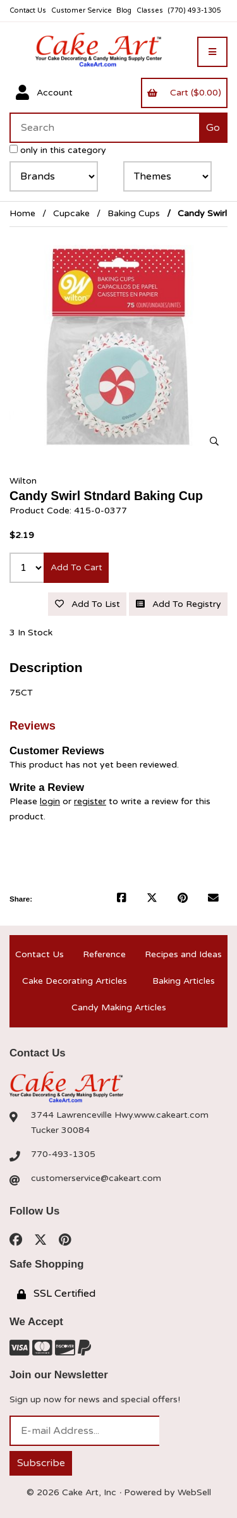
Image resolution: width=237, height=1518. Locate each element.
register (90, 801)
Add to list (87, 604)
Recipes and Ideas (183, 954)
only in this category (57, 150)
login (50, 801)
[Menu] (212, 52)
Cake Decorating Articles (74, 981)
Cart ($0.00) (184, 92)
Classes (150, 10)
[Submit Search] (213, 128)
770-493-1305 (63, 1154)
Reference (104, 954)
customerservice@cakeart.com (96, 1178)
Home (22, 213)
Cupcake (71, 213)
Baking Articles (183, 981)
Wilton (23, 480)
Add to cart (76, 567)
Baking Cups (133, 213)
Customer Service (81, 10)
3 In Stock (30, 632)
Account (44, 93)
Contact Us (27, 10)
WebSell (194, 1492)
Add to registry (178, 604)
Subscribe (41, 1463)
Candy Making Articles (118, 1007)
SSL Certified (56, 1293)
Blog (123, 10)
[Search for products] (104, 128)
